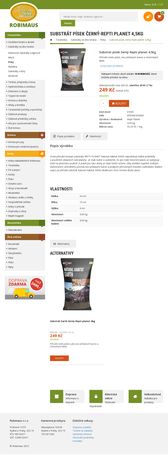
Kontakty (77, 440)
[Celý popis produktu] (112, 65)
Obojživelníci (14, 253)
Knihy (10, 153)
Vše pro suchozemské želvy (22, 123)
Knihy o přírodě (16, 206)
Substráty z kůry (16, 71)
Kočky (11, 174)
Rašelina (12, 66)
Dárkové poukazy (17, 114)
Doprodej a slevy (17, 211)
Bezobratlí (13, 244)
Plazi (10, 257)
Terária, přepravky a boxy (21, 82)
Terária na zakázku (83, 430)
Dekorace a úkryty (18, 91)
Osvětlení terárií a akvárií (21, 42)
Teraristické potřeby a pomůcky (25, 109)
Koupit (119, 103)
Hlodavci (12, 248)
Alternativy (61, 243)
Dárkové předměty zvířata (22, 118)
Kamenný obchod (82, 434)
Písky (11, 62)
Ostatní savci (15, 183)
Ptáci (10, 179)
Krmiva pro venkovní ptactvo (23, 146)
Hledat (68, 23)
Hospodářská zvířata (19, 202)
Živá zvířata (14, 236)
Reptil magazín (16, 215)
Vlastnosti (93, 136)
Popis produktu (63, 136)
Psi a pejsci (14, 169)
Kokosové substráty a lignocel (24, 52)
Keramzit (13, 75)
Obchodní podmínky (83, 437)
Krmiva (11, 135)
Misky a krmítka (16, 105)
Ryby (10, 266)
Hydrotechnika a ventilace (21, 86)
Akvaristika (14, 192)
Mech (11, 57)
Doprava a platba (82, 427)
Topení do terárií (17, 95)
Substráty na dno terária (21, 46)
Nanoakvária (15, 229)
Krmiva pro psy (16, 142)
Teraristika (14, 35)
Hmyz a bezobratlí (17, 188)
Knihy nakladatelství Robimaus (24, 160)
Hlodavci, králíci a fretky (20, 197)
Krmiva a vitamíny (17, 100)
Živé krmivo (14, 127)
